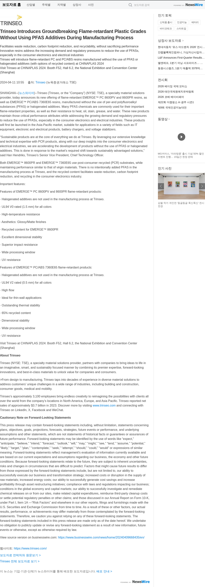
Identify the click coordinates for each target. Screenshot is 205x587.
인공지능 (182, 22)
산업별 (31, 4)
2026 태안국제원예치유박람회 (176, 91)
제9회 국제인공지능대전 (172, 107)
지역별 (61, 4)
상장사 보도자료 (169, 40)
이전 (161, 186)
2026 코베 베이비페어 (171, 96)
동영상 (163, 119)
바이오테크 (166, 28)
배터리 (195, 22)
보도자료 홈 (11, 5)
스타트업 (181, 28)
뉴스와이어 (26, 93)
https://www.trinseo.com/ (30, 548)
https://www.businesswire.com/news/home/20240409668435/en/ (101, 537)
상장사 (77, 4)
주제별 (46, 4)
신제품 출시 (166, 22)
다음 (202, 186)
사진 (91, 4)
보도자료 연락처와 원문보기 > (20, 555)
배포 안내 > (104, 571)
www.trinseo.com (104, 405)
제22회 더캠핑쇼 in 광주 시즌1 (176, 102)
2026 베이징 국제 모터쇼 (172, 86)
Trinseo (40, 82)
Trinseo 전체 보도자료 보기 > (19, 561)
